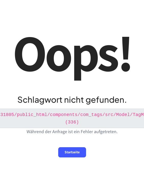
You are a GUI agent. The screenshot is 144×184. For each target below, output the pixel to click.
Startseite (72, 151)
